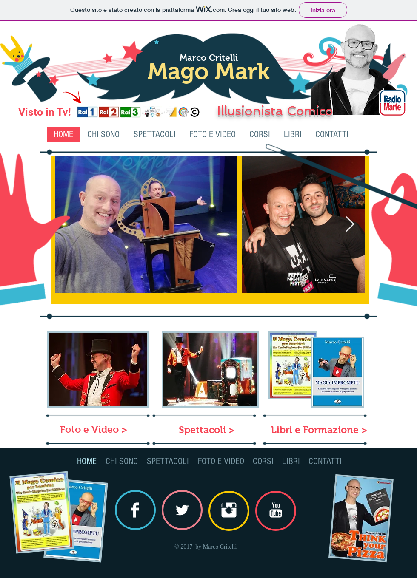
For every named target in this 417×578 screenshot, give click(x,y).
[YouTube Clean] (275, 510)
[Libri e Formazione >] (319, 429)
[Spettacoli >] (206, 429)
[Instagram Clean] (229, 510)
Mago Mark (209, 71)
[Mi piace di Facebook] (392, 137)
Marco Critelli (209, 57)
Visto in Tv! (44, 112)
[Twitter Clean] (182, 510)
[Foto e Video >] (93, 429)
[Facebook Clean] (135, 510)
